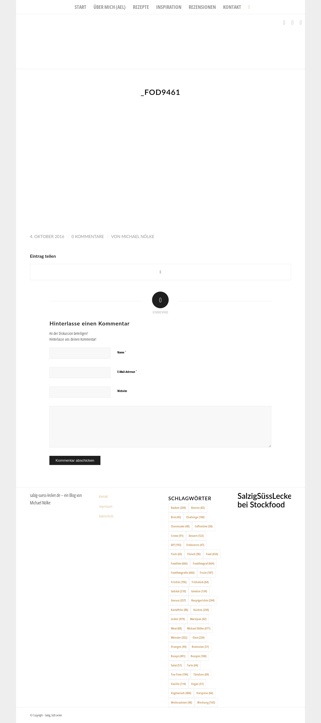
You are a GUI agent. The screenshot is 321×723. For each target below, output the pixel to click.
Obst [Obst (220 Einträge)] (198, 637)
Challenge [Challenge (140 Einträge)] (195, 517)
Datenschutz (106, 516)
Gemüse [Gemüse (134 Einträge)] (199, 591)
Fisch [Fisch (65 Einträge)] (176, 554)
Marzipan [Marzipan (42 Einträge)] (198, 619)
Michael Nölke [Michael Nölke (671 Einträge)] (198, 628)
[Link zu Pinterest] (301, 22)
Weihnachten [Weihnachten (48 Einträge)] (181, 702)
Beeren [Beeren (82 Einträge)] (198, 507)
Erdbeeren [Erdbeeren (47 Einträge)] (195, 545)
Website (122, 391)
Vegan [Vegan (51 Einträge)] (197, 684)
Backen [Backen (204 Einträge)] (178, 507)
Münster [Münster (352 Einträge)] (179, 637)
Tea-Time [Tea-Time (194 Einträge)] (179, 674)
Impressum (105, 506)
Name (121, 352)
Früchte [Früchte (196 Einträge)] (178, 582)
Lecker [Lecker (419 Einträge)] (178, 619)
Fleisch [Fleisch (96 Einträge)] (194, 554)
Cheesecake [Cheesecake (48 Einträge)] (180, 526)
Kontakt (103, 496)
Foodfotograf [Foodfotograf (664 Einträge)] (203, 563)
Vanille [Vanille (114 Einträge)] (178, 684)
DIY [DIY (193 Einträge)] (176, 545)
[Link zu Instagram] (292, 22)
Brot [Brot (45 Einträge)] (176, 517)
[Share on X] (160, 272)
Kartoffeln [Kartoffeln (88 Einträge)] (179, 610)
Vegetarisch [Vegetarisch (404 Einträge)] (181, 693)
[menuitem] (80, 7)
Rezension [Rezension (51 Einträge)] (200, 646)
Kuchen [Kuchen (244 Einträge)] (201, 610)
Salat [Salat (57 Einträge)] (176, 665)
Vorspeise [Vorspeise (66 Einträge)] (204, 693)
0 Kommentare (88, 236)
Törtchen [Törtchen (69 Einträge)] (201, 674)
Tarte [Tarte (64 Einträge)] (192, 665)
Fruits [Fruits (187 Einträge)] (206, 572)
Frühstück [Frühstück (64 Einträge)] (200, 582)
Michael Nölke (138, 236)
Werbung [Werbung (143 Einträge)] (206, 702)
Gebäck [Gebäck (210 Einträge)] (178, 591)
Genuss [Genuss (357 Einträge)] (178, 600)
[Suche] (247, 7)
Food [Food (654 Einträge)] (212, 554)
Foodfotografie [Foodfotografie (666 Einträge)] (182, 572)
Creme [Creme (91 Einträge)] (177, 536)
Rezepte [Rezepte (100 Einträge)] (198, 656)
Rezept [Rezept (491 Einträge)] (178, 656)
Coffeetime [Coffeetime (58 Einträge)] (204, 526)
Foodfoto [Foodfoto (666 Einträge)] (179, 563)
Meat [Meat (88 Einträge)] (176, 628)
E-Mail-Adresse (127, 371)
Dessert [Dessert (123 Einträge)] (196, 536)
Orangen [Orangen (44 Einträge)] (178, 646)
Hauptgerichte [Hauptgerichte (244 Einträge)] (202, 600)
